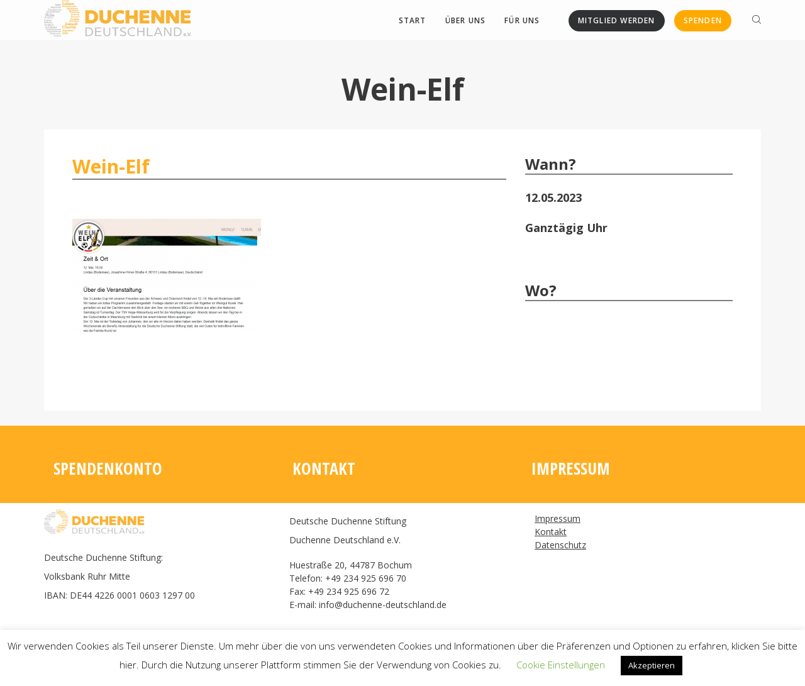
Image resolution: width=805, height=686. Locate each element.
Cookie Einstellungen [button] (560, 664)
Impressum (557, 518)
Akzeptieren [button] (651, 665)
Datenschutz (560, 545)
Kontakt (551, 532)
